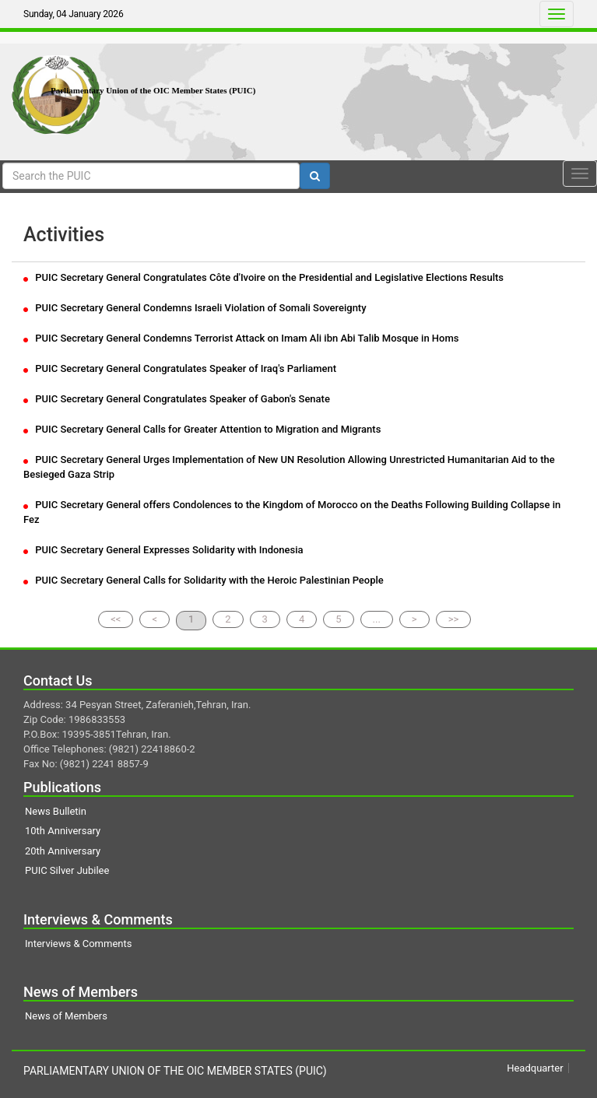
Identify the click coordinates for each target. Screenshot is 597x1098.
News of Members (66, 1016)
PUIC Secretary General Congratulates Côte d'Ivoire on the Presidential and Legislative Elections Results (263, 277)
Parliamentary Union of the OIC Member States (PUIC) (153, 90)
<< (116, 619)
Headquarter (535, 1068)
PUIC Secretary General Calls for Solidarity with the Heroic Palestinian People (203, 580)
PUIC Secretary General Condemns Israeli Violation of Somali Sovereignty (195, 308)
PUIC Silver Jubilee (67, 870)
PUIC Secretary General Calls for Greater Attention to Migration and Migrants (202, 429)
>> (453, 619)
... (377, 619)
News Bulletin (55, 811)
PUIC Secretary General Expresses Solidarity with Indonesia (163, 550)
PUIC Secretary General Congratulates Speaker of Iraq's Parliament (179, 368)
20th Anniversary (62, 851)
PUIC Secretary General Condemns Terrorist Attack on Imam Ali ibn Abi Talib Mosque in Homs (240, 338)
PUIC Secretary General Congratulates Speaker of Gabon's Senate (176, 399)
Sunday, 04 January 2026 (73, 14)
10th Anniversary (62, 831)
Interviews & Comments (78, 943)
